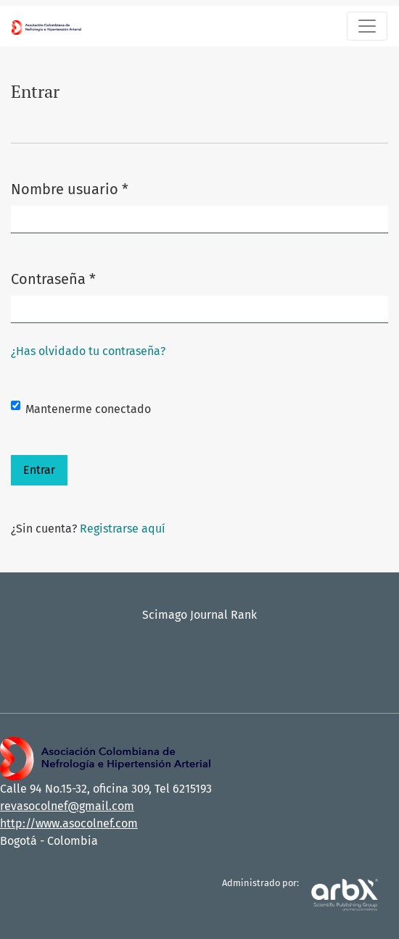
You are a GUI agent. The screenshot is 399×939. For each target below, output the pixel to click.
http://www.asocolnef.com (69, 823)
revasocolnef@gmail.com (67, 806)
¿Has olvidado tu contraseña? (88, 351)
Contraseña (53, 278)
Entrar (39, 470)
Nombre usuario (69, 188)
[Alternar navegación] (367, 26)
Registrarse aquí (122, 528)
